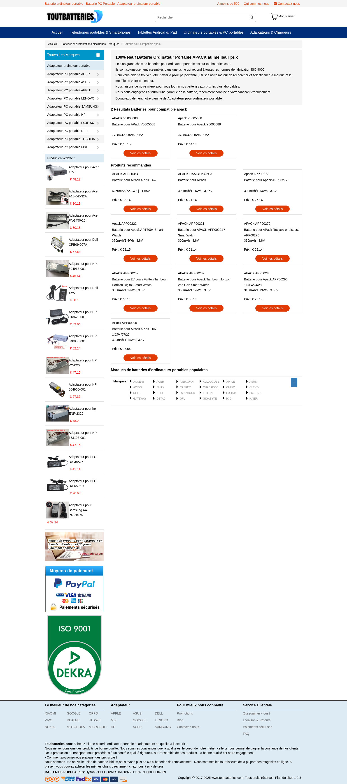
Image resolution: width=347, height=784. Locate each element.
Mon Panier (286, 16)
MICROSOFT (98, 727)
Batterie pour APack (192, 180)
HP (113, 727)
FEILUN (208, 393)
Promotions (185, 713)
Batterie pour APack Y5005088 (133, 124)
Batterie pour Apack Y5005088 (199, 124)
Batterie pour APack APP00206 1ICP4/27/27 (134, 331)
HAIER (253, 398)
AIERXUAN (186, 381)
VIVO (48, 720)
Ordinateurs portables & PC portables (214, 32)
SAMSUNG (163, 727)
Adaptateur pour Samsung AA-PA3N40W (80, 510)
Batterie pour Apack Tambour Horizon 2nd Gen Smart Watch (204, 282)
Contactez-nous (289, 3)
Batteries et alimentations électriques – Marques (90, 44)
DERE (160, 393)
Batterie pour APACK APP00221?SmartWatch (201, 232)
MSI (113, 720)
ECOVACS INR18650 (117, 772)
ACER (160, 381)
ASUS (253, 381)
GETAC (160, 398)
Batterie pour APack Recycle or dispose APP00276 (272, 232)
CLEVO (254, 387)
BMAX (160, 387)
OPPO (93, 713)
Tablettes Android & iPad (157, 32)
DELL (136, 393)
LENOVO (161, 720)
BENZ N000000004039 (149, 772)
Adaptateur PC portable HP (66, 114)
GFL (182, 398)
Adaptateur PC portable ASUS (68, 82)
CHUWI (230, 387)
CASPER (185, 387)
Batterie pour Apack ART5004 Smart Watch (137, 232)
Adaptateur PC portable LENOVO (71, 98)
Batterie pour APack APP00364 (134, 180)
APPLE (230, 381)
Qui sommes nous (256, 3)
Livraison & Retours (256, 720)
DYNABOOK (187, 393)
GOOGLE (74, 713)
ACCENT (138, 381)
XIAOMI (50, 713)
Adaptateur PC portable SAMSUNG (72, 106)
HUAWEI (95, 720)
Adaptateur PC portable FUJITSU (70, 123)
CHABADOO (211, 387)
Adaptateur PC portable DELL (68, 131)
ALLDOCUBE (211, 381)
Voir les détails (140, 153)
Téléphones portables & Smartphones (100, 32)
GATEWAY (139, 398)
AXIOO (137, 387)
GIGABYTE (210, 398)
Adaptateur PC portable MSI (67, 147)
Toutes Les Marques (73, 55)
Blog (180, 720)
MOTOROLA (76, 727)
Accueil (57, 32)
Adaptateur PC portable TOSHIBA (71, 139)
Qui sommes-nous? (256, 713)
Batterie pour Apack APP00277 (265, 180)
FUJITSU (255, 393)
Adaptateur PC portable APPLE (69, 90)
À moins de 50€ (228, 3)
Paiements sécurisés (257, 727)
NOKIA (50, 727)
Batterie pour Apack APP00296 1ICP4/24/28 (265, 282)
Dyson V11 (93, 772)
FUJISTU (231, 393)
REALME (73, 720)
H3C (229, 398)
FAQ (246, 733)
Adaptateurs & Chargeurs (270, 32)
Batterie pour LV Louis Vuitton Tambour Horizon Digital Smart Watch (139, 282)
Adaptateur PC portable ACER (68, 74)
